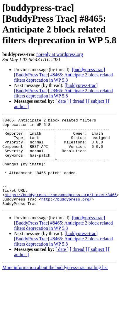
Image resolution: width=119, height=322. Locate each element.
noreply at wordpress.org (59, 54)
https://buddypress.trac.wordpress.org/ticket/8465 (61, 210)
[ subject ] (97, 101)
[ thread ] (78, 101)
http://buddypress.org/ (66, 215)
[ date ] (62, 101)
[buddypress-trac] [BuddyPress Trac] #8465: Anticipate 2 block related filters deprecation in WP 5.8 (63, 75)
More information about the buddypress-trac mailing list (55, 284)
